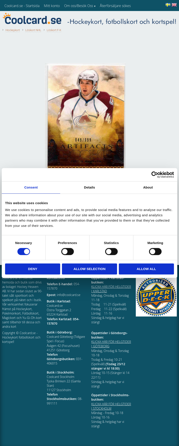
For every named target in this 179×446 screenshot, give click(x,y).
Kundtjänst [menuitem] (108, 17)
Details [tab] (89, 187)
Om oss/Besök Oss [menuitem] (78, 5)
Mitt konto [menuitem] (52, 5)
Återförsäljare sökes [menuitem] (115, 5)
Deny (32, 269)
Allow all (146, 269)
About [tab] (148, 187)
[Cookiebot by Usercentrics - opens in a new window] (154, 174)
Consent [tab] (31, 187)
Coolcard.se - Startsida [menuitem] (21, 5)
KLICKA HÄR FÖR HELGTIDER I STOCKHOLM (111, 406)
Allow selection (90, 269)
